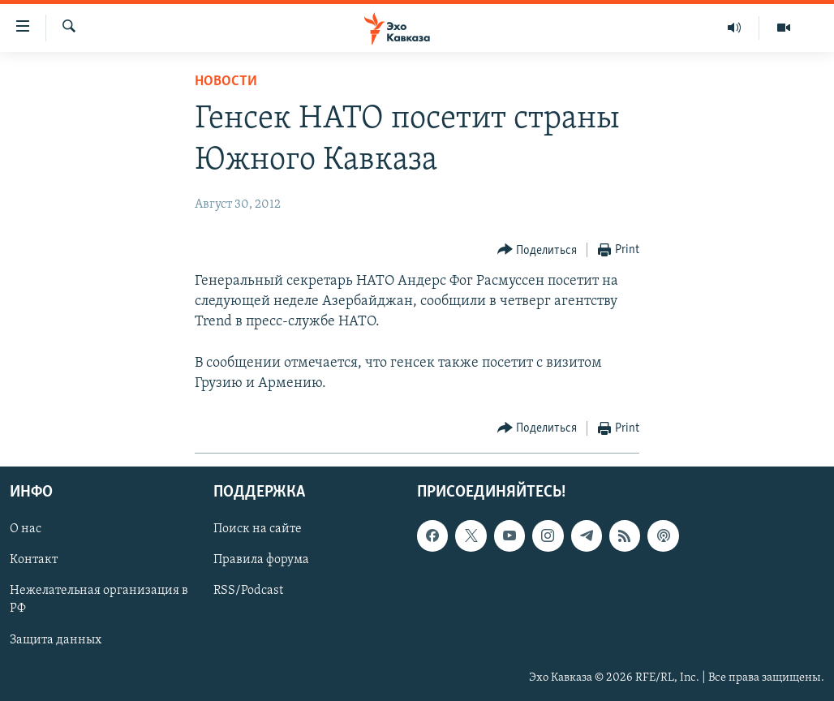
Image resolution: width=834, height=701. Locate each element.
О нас (25, 529)
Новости (226, 81)
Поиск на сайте (257, 529)
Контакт (34, 560)
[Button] (537, 250)
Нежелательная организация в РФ (99, 600)
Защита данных (55, 640)
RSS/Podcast (248, 591)
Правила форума (261, 560)
